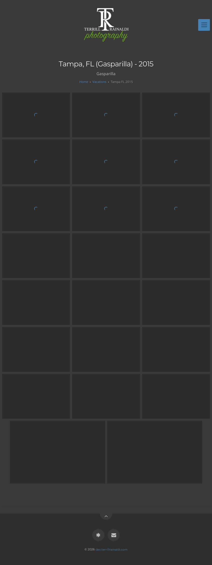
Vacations (99, 82)
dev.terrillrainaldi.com (111, 549)
